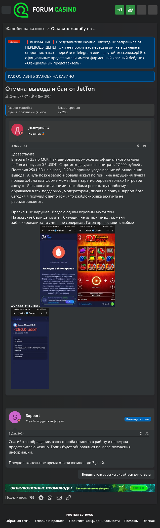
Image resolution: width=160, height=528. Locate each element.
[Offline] (21, 133)
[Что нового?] (141, 10)
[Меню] (6, 10)
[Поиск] (152, 10)
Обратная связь (18, 520)
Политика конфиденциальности (94, 520)
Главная (149, 520)
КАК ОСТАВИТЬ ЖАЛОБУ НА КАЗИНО (41, 76)
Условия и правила (49, 520)
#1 (144, 146)
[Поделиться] (138, 146)
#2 (147, 433)
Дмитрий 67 (19, 96)
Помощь (131, 520)
